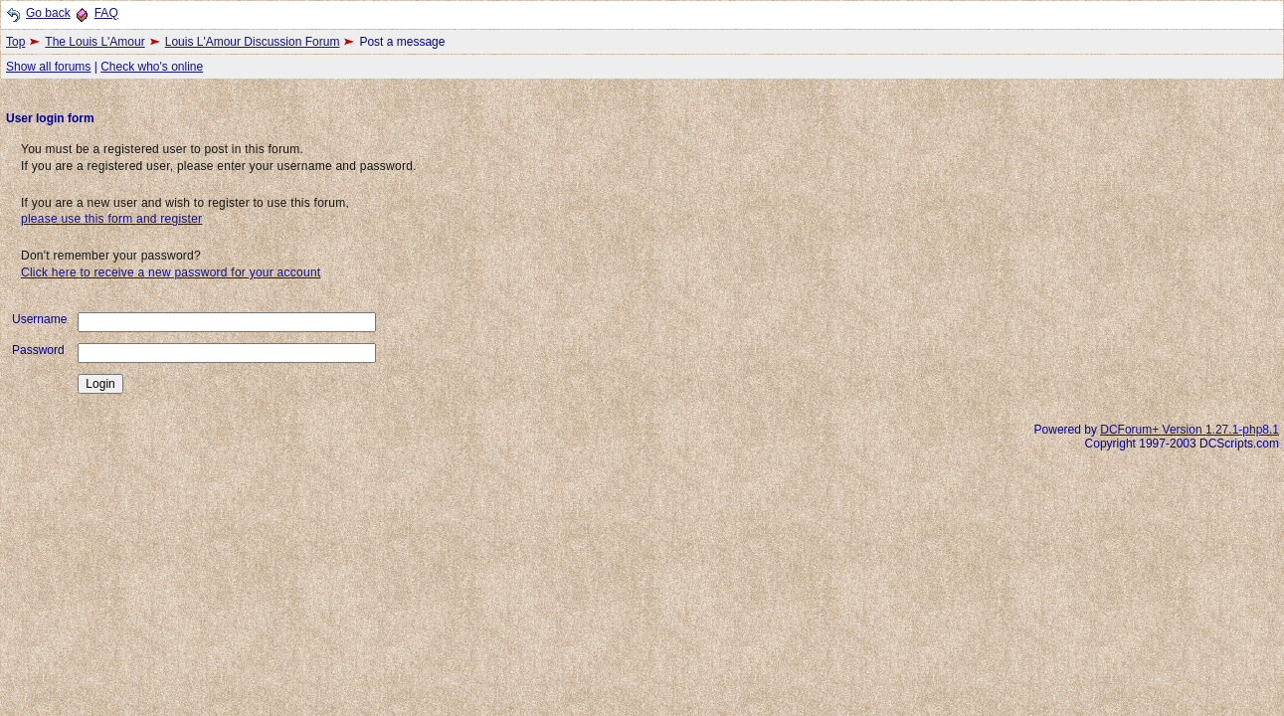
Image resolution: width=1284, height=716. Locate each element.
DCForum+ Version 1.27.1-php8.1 (1189, 430)
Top (15, 42)
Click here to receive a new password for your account (170, 272)
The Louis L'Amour (94, 42)
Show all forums (48, 67)
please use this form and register (111, 219)
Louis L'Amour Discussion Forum (252, 42)
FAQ (106, 13)
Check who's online (151, 67)
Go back (48, 13)
